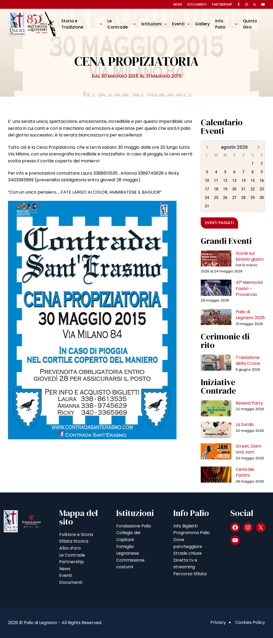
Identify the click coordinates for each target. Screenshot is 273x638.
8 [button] (253, 172)
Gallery (202, 24)
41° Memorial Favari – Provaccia (249, 288)
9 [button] (262, 172)
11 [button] (216, 180)
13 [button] (234, 180)
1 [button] (253, 163)
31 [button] (207, 206)
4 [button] (216, 172)
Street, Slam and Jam (248, 449)
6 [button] (234, 172)
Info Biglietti (185, 526)
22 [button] (253, 189)
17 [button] (207, 189)
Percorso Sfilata (190, 574)
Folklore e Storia (76, 534)
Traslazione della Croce (248, 360)
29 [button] (253, 197)
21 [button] (243, 189)
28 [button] (243, 197)
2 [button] (262, 163)
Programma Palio (191, 533)
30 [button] (262, 197)
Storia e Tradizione (72, 24)
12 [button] (225, 180)
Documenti (197, 4)
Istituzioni (151, 24)
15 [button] (253, 180)
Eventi (178, 24)
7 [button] (243, 172)
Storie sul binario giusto (250, 256)
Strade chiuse (187, 553)
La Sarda (245, 424)
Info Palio (220, 24)
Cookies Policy (250, 622)
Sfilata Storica (73, 541)
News (177, 4)
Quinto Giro (250, 24)
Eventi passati (219, 222)
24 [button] (207, 197)
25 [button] (216, 197)
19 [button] (225, 189)
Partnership (222, 4)
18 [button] (216, 189)
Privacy (218, 622)
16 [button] (262, 180)
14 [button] (243, 180)
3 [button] (207, 172)
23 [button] (262, 189)
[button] (208, 147)
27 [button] (234, 197)
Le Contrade (117, 24)
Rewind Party (249, 403)
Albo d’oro (70, 548)
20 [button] (234, 189)
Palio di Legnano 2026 (250, 315)
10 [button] (207, 180)
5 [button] (225, 172)
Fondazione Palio (133, 526)
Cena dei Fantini (245, 472)
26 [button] (225, 197)
